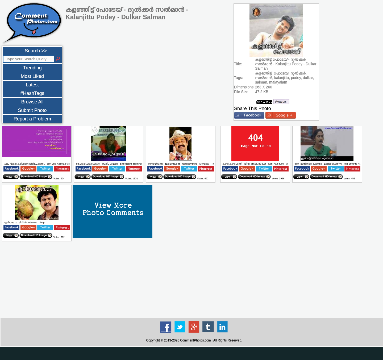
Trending (32, 67)
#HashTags (32, 93)
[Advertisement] (194, 279)
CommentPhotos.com (195, 340)
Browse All (32, 101)
